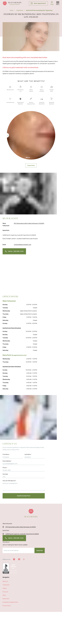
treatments (20, 10)
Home (12, 10)
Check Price (31, 135)
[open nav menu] (57, 3)
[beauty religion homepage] (12, 3)
